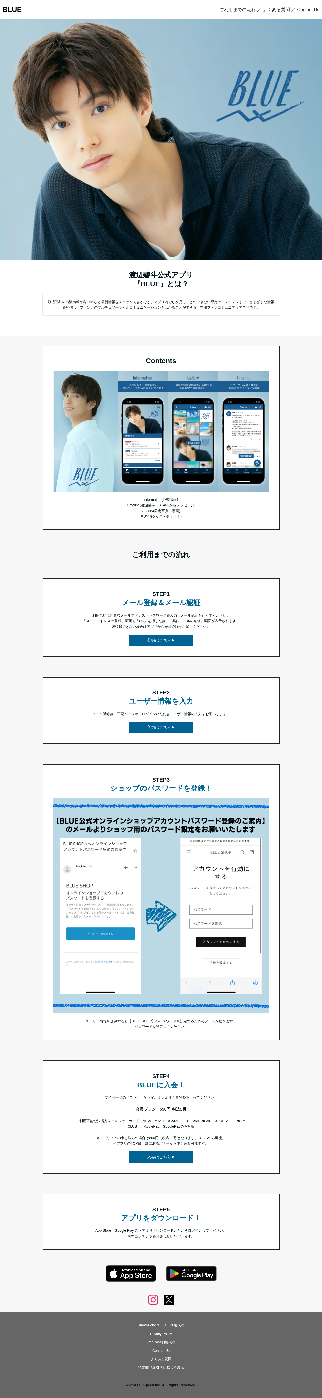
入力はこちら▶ (161, 727)
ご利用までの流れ (237, 9)
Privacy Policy (161, 1334)
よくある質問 (276, 9)
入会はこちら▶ (161, 1157)
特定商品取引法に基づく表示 (161, 1368)
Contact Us (308, 9)
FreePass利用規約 (161, 1342)
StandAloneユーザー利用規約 (161, 1325)
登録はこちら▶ (161, 640)
